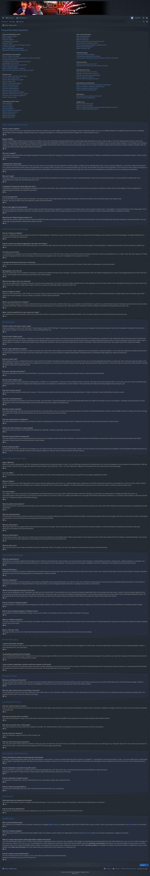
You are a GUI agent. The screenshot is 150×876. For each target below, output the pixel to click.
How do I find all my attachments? (85, 97)
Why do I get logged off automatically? (13, 48)
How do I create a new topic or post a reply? (15, 76)
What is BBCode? (7, 103)
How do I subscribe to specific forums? (87, 88)
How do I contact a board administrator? (87, 109)
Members (22, 18)
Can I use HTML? (7, 105)
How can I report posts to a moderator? (13, 92)
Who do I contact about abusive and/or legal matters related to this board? (97, 107)
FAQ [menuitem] (133, 18)
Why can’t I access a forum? (10, 86)
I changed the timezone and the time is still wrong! (16, 61)
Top (5, 134)
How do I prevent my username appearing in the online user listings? (22, 58)
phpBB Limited (53, 824)
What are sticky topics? (9, 113)
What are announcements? (10, 112)
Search (5, 22)
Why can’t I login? (7, 43)
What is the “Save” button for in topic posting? (15, 93)
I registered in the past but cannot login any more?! (17, 45)
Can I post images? (8, 108)
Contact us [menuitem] (109, 868)
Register (21, 22)
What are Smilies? (8, 106)
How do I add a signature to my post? (13, 79)
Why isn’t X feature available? (84, 105)
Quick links (3, 18)
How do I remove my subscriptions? (86, 90)
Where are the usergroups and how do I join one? (90, 41)
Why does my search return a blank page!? (88, 75)
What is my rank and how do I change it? (14, 68)
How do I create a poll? (9, 81)
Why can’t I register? (8, 39)
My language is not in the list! (11, 63)
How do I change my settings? (11, 56)
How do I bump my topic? (10, 97)
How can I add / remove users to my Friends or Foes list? (92, 65)
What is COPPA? (7, 38)
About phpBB (132, 824)
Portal (6, 25)
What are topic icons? (9, 117)
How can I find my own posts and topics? (87, 78)
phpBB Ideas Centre (84, 833)
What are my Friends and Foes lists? (86, 64)
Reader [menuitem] (137, 18)
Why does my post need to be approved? (14, 95)
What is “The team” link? (83, 48)
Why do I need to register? (10, 36)
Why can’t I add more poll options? (12, 83)
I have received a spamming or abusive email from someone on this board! (97, 58)
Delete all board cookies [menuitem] (129, 868)
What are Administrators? (83, 36)
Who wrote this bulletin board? (84, 103)
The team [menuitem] (117, 868)
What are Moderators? (82, 38)
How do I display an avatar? (10, 66)
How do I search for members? (85, 77)
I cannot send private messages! (85, 54)
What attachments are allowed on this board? (89, 96)
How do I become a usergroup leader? (87, 43)
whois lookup (128, 841)
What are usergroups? (82, 39)
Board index (13, 25)
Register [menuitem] (147, 18)
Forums (11, 18)
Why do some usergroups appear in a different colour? (91, 45)
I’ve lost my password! (9, 46)
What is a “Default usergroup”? (85, 46)
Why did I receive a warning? (11, 90)
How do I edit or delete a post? (11, 78)
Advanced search (147, 21)
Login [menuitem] (144, 18)
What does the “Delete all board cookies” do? (15, 50)
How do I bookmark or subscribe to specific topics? (90, 86)
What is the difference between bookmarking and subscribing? (93, 84)
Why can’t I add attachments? (11, 88)
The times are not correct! (10, 59)
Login (13, 22)
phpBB (43, 274)
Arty (77, 873)
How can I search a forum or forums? (86, 71)
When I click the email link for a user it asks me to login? (18, 70)
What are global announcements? (12, 110)
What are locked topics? (9, 115)
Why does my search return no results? (87, 73)
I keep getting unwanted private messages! (88, 56)
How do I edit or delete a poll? (11, 85)
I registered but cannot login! (10, 41)
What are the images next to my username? (15, 65)
